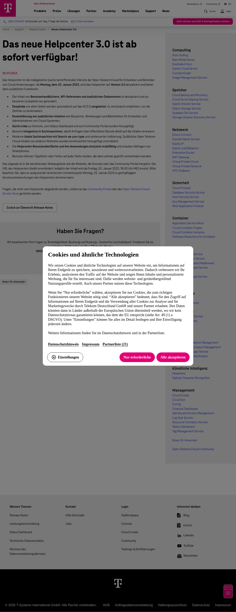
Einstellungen (65, 357)
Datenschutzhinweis (63, 344)
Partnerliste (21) (115, 344)
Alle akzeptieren (173, 357)
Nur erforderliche (137, 357)
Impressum (90, 344)
